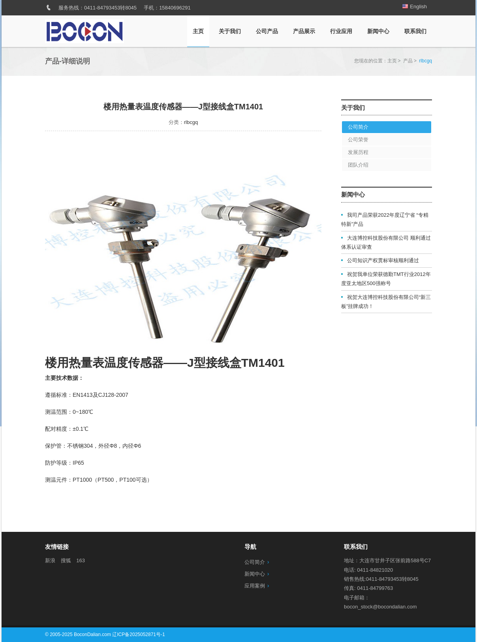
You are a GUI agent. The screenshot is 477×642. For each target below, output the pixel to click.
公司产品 (267, 31)
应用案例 (254, 586)
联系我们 (415, 31)
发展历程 (358, 152)
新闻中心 (378, 31)
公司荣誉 (358, 140)
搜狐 (66, 560)
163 (80, 560)
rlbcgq (191, 122)
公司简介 (358, 127)
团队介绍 (358, 165)
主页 (198, 31)
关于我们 (230, 31)
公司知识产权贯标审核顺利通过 (383, 260)
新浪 (50, 560)
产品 (408, 61)
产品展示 (304, 31)
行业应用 (341, 31)
